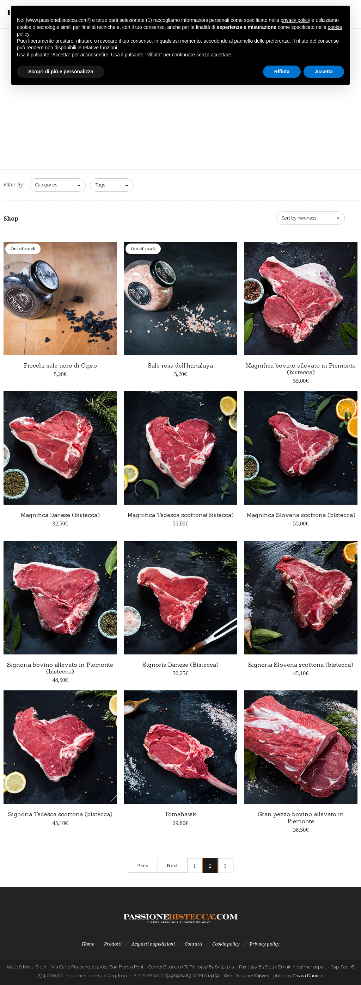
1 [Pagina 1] (195, 866)
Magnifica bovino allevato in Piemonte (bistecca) (301, 369)
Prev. (143, 865)
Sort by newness (299, 218)
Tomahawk (180, 814)
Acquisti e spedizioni (153, 944)
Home (88, 944)
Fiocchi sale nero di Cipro (60, 365)
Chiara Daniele (308, 975)
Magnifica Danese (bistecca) (60, 514)
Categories (46, 184)
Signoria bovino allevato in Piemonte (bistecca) (60, 668)
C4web (262, 975)
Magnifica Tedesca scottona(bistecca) (180, 514)
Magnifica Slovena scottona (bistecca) (300, 514)
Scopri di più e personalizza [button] (60, 71)
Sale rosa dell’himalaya (180, 365)
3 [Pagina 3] (225, 866)
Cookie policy (226, 944)
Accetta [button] (324, 71)
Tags (100, 184)
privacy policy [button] (295, 20)
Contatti (193, 944)
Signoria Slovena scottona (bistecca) (300, 664)
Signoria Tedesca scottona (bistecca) (60, 814)
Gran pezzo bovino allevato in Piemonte (301, 817)
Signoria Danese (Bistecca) (180, 664)
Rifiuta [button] (282, 71)
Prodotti (113, 944)
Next (172, 865)
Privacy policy (265, 944)
